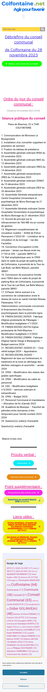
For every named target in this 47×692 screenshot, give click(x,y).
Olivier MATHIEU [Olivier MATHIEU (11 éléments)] (29, 645)
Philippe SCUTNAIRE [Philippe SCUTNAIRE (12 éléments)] (25, 648)
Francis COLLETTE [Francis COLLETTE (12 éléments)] (18, 617)
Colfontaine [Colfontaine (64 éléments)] (24, 584)
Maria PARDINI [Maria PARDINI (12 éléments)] (30, 636)
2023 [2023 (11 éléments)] (11, 571)
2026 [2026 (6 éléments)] (34, 571)
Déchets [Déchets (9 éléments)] (18, 614)
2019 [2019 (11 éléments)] (11, 568)
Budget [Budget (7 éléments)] (14, 580)
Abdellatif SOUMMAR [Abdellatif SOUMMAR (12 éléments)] (19, 574)
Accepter (23, 672)
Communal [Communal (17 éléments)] (15, 589)
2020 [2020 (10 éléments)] (20, 568)
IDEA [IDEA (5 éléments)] (18, 627)
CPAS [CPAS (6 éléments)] (35, 601)
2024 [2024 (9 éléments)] (19, 571)
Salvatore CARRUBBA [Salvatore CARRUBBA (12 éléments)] (19, 651)
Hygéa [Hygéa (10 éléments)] (11, 627)
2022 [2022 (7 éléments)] (36, 568)
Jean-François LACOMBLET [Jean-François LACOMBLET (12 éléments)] (24, 630)
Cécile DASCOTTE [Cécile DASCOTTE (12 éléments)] (17, 604)
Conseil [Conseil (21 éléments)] (20, 595)
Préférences (23, 686)
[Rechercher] (42, 29)
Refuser (23, 679)
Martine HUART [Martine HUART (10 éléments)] (15, 639)
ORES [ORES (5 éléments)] (9, 648)
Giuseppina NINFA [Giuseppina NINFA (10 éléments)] (27, 621)
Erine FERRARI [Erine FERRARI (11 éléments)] (31, 614)
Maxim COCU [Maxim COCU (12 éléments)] (18, 642)
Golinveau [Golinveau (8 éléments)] (12, 624)
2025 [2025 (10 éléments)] (27, 571)
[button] (23, 16)
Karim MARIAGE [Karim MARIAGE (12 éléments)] (17, 633)
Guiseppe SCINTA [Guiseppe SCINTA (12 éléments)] (28, 623)
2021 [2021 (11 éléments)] (28, 568)
